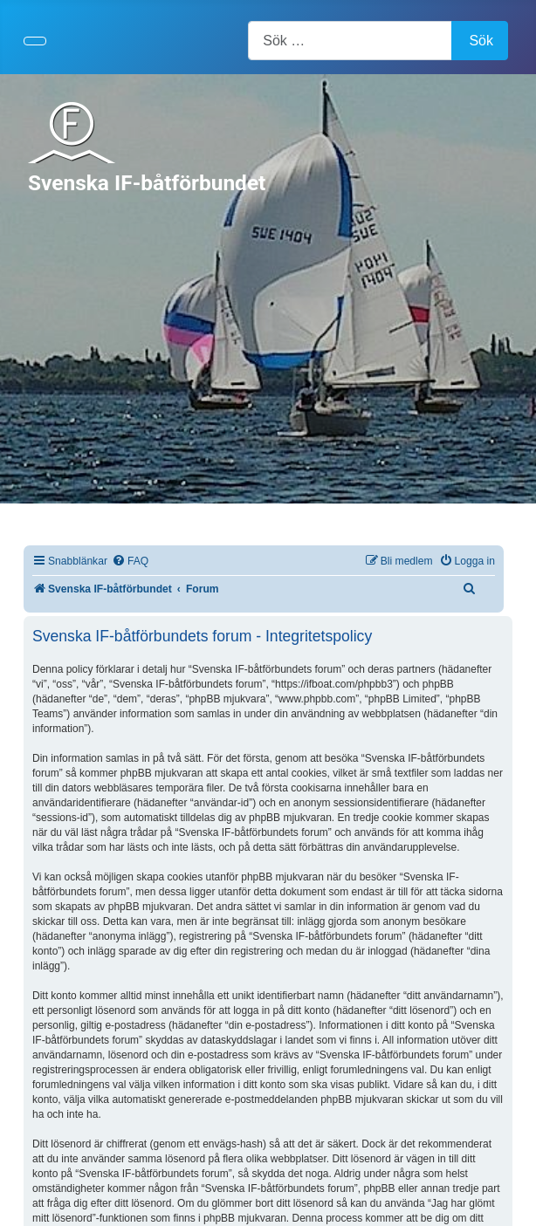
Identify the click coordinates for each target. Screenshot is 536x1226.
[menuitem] (130, 561)
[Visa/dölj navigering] (35, 41)
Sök (481, 40)
